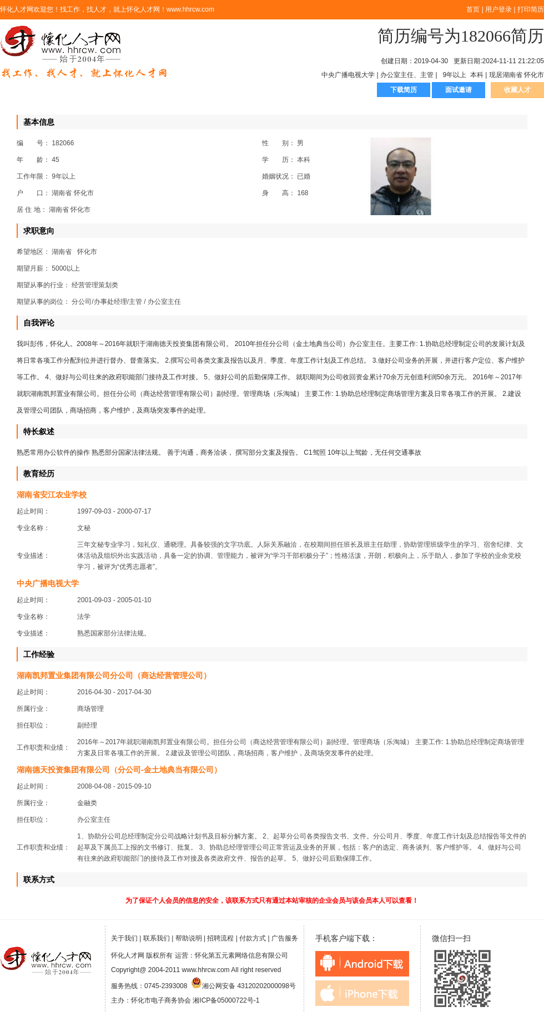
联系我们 (156, 938)
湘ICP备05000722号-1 (226, 1000)
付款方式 (252, 938)
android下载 (362, 964)
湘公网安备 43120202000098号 (243, 986)
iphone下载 (362, 993)
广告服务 (284, 938)
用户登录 (498, 9)
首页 (473, 9)
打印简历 (530, 9)
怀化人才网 (84, 52)
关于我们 (124, 938)
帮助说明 (188, 938)
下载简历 (403, 90)
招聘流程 (220, 938)
